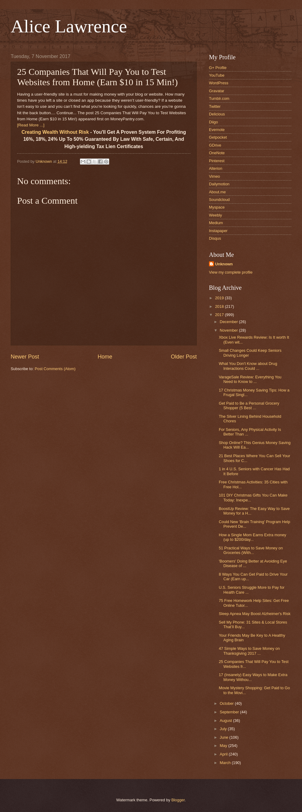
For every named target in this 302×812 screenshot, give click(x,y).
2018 (220, 306)
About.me (217, 192)
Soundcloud (219, 199)
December (229, 321)
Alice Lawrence (69, 26)
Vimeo (214, 176)
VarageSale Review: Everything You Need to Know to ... (250, 379)
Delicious (217, 114)
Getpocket (218, 137)
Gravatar (216, 91)
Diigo (213, 122)
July (224, 728)
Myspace (217, 207)
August (226, 720)
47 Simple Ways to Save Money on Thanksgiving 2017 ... (249, 650)
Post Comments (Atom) (55, 368)
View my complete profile (231, 272)
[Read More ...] (30, 125)
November (229, 330)
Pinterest (217, 160)
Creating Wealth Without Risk (55, 132)
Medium (216, 222)
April (224, 754)
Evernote (217, 129)
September (230, 712)
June (224, 737)
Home (105, 357)
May (224, 745)
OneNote (217, 153)
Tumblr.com (219, 98)
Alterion (215, 168)
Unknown (224, 264)
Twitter (215, 106)
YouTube (217, 75)
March (226, 762)
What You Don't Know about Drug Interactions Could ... (248, 365)
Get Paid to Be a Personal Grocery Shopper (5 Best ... (249, 405)
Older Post (184, 357)
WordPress (218, 83)
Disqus (215, 238)
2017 (220, 314)
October (227, 703)
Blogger (178, 800)
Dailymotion (219, 184)
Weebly (215, 215)
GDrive (215, 145)
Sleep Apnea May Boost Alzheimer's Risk (254, 613)
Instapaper (218, 230)
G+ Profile (218, 67)
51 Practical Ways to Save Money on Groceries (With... (251, 550)
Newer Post (25, 357)
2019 (220, 298)
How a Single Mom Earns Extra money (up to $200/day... (252, 537)
